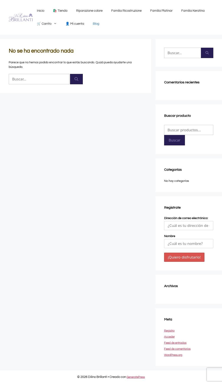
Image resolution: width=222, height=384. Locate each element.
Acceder (169, 336)
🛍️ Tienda (60, 10)
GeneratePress (136, 377)
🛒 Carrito (49, 23)
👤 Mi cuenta (74, 23)
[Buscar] (76, 79)
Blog (96, 23)
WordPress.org (173, 354)
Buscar (174, 140)
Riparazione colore (89, 10)
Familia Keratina (193, 10)
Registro (169, 330)
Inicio (40, 10)
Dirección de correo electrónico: (188, 223)
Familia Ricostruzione (126, 10)
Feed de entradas (175, 342)
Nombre (169, 236)
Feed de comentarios (177, 348)
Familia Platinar (161, 10)
